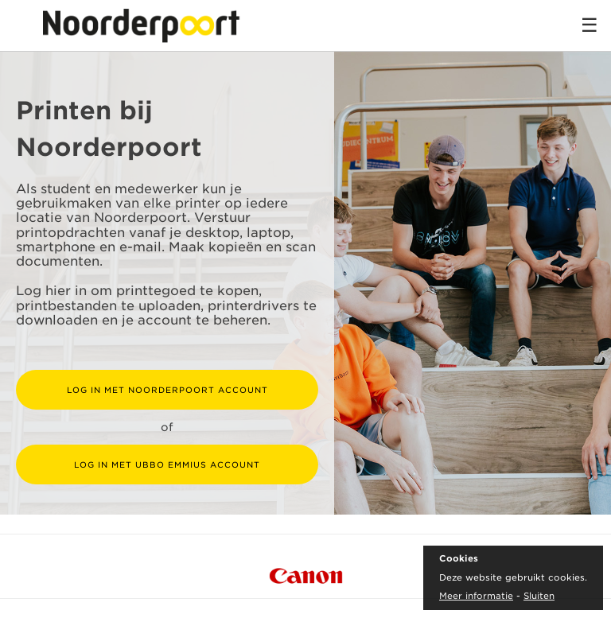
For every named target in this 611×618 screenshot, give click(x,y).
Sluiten (539, 595)
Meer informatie (476, 595)
